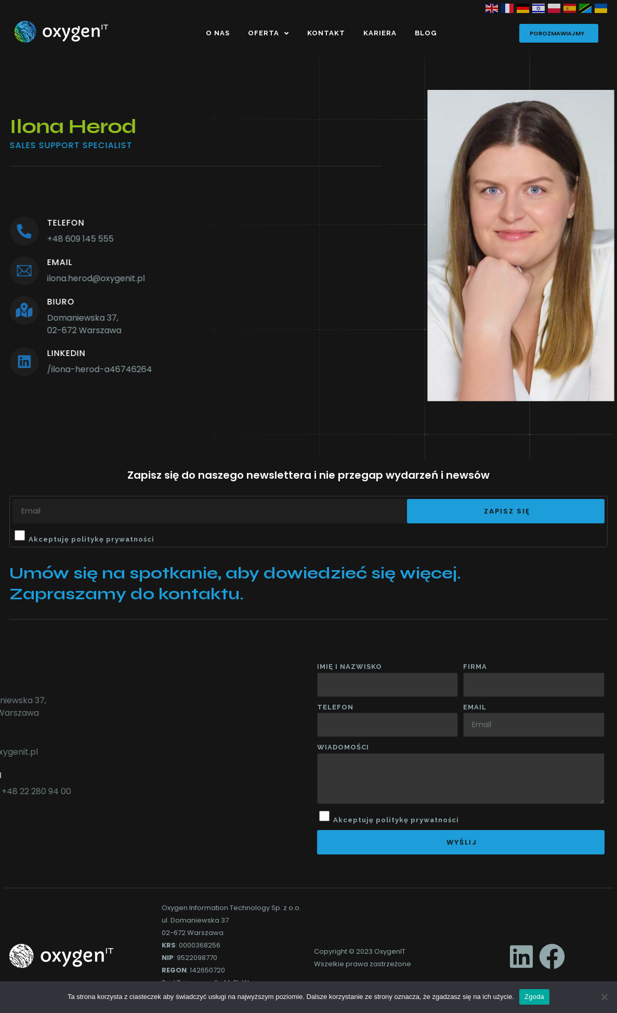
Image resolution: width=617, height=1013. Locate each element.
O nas (218, 33)
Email (475, 707)
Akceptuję (91, 539)
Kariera (380, 33)
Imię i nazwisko (349, 666)
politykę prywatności (112, 539)
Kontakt (326, 33)
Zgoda (534, 997)
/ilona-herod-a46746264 (70, 369)
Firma (475, 666)
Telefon (335, 707)
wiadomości (343, 747)
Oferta (268, 33)
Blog (426, 33)
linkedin (37, 353)
